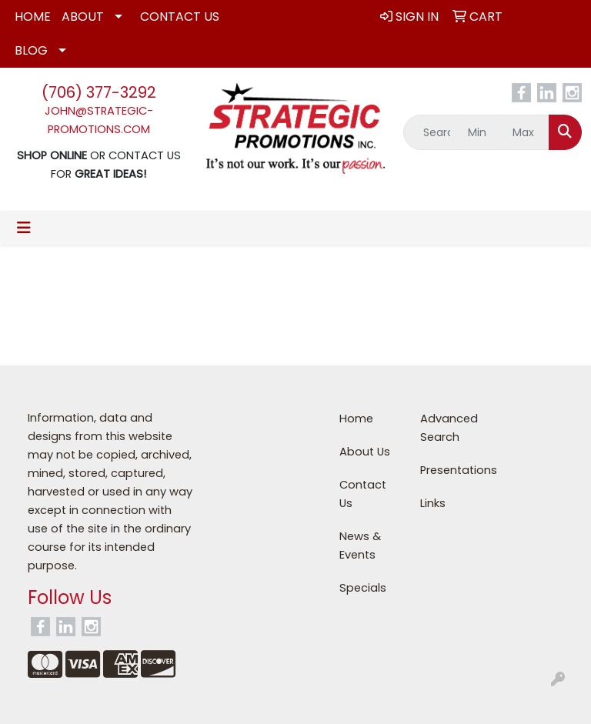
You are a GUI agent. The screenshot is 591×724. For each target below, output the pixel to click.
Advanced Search (449, 428)
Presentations (451, 470)
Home (33, 16)
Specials (362, 588)
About (83, 16)
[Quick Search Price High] (526, 132)
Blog (31, 50)
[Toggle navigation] (24, 228)
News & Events (360, 545)
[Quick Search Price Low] (482, 132)
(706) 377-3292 (99, 92)
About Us (364, 451)
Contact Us (179, 16)
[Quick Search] (431, 132)
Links (433, 503)
